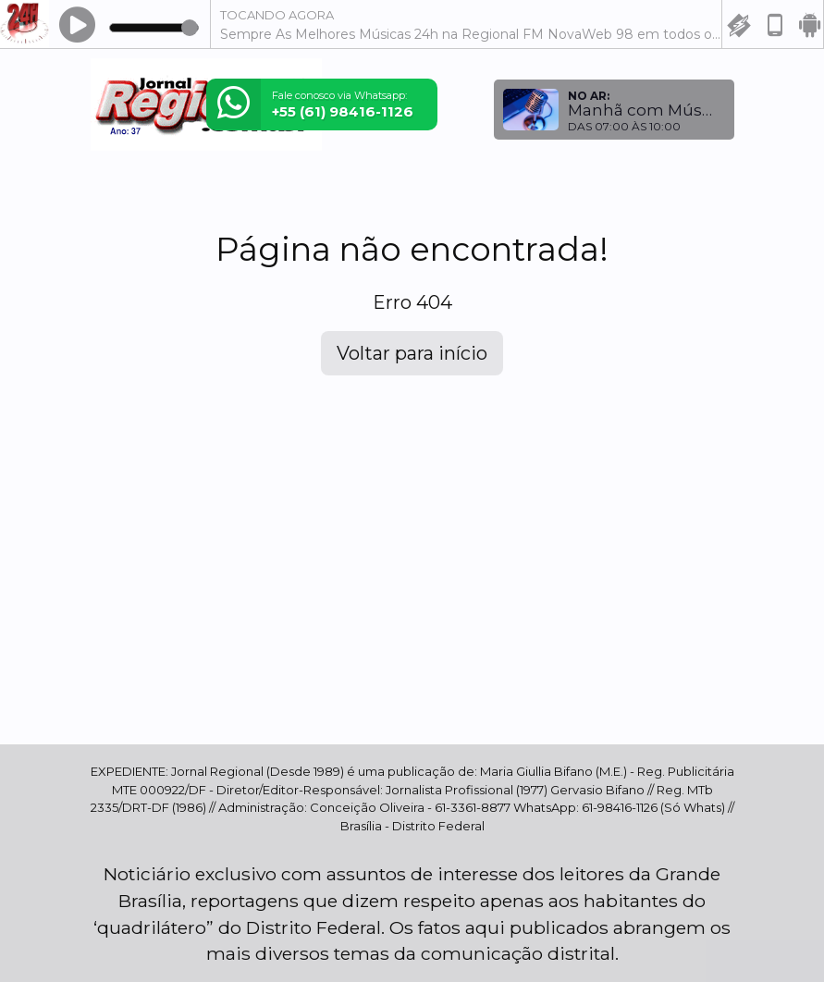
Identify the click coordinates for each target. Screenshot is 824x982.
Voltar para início (412, 353)
